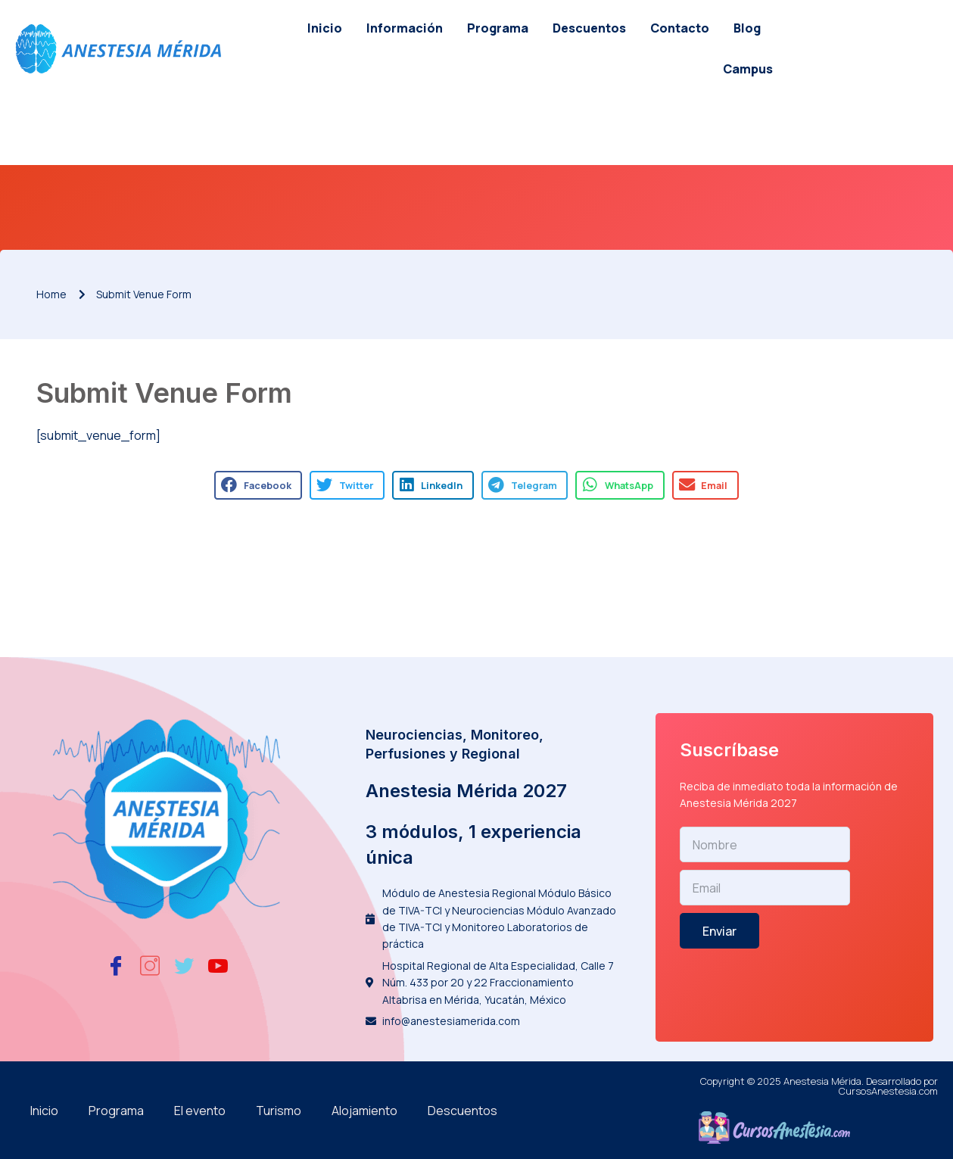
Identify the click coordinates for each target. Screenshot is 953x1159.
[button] (258, 485)
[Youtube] (218, 965)
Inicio (324, 28)
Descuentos (589, 28)
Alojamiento (364, 1110)
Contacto (679, 28)
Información (404, 28)
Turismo (278, 1110)
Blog (747, 28)
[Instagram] (150, 965)
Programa (497, 28)
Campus (748, 69)
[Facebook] (115, 965)
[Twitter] (184, 965)
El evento (200, 1110)
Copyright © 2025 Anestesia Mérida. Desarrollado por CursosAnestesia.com (819, 1086)
